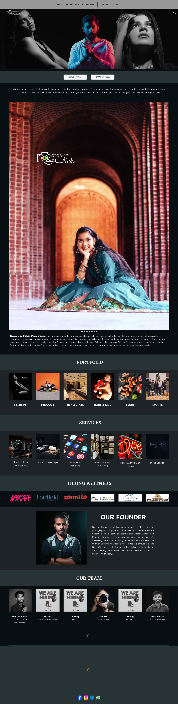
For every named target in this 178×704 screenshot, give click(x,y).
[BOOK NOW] (75, 77)
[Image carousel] (89, 217)
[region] (89, 4)
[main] (89, 90)
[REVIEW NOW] (102, 77)
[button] (174, 12)
